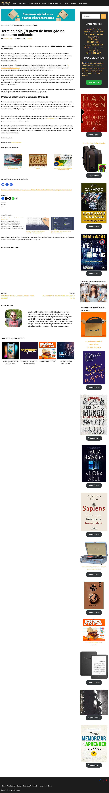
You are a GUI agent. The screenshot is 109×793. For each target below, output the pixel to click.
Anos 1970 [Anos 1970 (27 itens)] (88, 32)
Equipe (19, 786)
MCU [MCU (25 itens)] (102, 45)
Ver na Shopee (94, 175)
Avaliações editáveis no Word (94, 642)
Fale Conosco (11, 786)
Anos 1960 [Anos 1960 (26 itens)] (97, 29)
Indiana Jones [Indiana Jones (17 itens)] (87, 45)
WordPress (16, 791)
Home (3, 25)
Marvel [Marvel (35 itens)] (95, 44)
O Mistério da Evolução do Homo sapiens (38, 168)
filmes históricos (16, 143)
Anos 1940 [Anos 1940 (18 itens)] (89, 29)
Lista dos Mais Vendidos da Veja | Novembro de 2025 (13, 168)
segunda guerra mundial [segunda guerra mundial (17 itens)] (97, 47)
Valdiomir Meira (7, 38)
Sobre (50, 786)
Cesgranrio (52, 119)
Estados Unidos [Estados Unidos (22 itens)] (93, 37)
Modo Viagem (22, 3)
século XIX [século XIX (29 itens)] (93, 50)
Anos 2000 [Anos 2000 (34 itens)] (98, 32)
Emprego (29, 38)
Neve (3, 791)
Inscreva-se (43, 786)
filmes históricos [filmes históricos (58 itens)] (93, 40)
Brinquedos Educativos (34, 3)
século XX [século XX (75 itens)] (94, 52)
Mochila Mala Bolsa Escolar (94, 143)
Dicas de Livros (83, 3)
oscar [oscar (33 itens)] (87, 47)
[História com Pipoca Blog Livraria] (5, 3)
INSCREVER (94, 82)
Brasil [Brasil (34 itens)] (86, 34)
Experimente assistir (93, 341)
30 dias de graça (94, 347)
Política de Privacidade (30, 786)
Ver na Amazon (93, 134)
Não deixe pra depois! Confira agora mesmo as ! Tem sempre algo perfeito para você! (36, 190)
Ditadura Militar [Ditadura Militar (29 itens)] (97, 34)
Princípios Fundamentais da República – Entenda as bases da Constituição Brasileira (63, 169)
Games (44, 3)
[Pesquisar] (103, 16)
